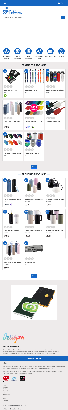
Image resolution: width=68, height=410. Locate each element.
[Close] (4, 3)
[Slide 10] (47, 44)
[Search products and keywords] (32, 17)
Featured (5, 389)
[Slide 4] (30, 44)
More (34, 167)
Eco (4, 392)
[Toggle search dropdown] (63, 17)
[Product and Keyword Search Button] (59, 17)
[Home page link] (12, 10)
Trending (5, 387)
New (4, 385)
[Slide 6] (36, 44)
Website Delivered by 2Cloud (12, 409)
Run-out (5, 391)
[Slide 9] (44, 44)
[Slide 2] (31, 324)
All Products (6, 394)
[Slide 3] (27, 44)
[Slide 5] (33, 44)
